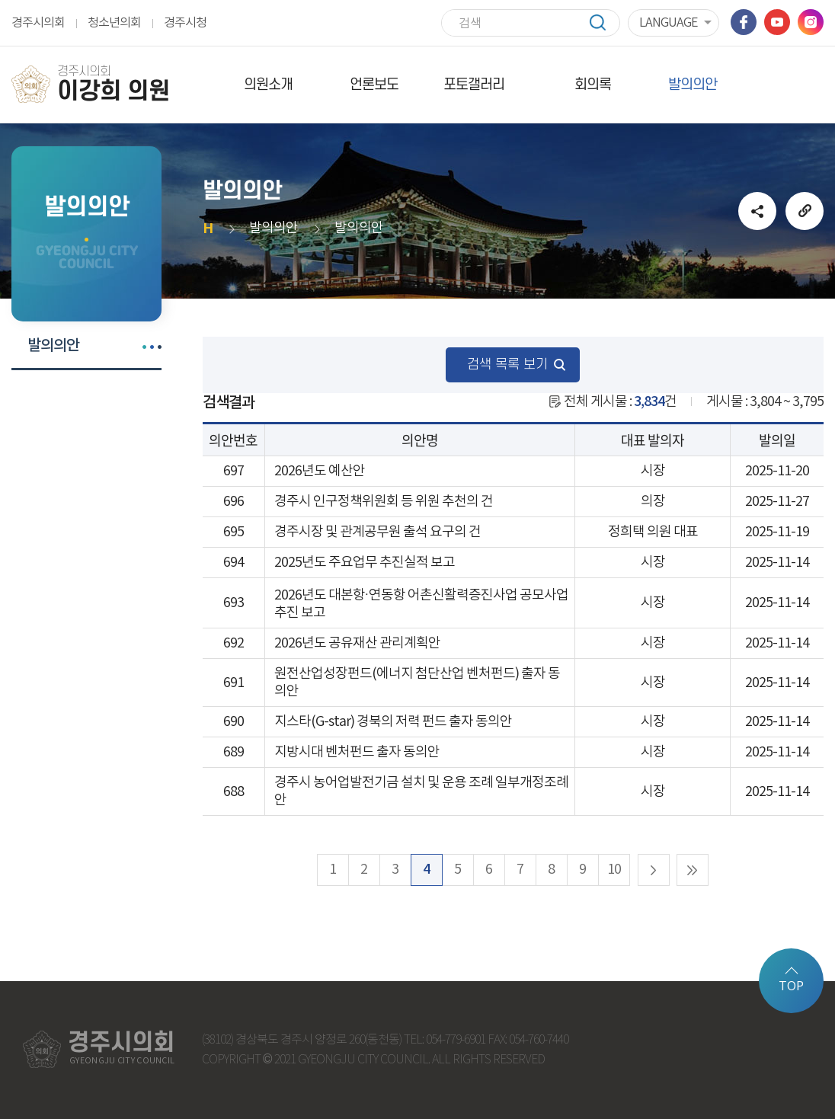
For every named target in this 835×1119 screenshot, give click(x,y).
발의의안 (692, 85)
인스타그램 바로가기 (811, 22)
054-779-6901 (455, 1040)
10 (614, 870)
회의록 (592, 85)
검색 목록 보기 (507, 364)
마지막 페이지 (693, 870)
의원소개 (268, 85)
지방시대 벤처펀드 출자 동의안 (357, 752)
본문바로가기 (0, 0)
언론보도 (374, 85)
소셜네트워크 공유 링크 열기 (757, 211)
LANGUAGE (668, 23)
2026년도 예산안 (319, 471)
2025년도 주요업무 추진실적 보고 (364, 563)
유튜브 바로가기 (777, 22)
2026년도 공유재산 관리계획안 (357, 643)
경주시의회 (38, 23)
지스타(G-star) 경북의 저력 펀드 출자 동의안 (393, 722)
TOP (791, 986)
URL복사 (804, 211)
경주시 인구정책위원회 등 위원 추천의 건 (383, 502)
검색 (605, 22)
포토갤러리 (473, 85)
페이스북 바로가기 (744, 22)
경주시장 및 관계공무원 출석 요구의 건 (377, 532)
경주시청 (185, 23)
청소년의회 (114, 23)
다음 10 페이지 (654, 870)
